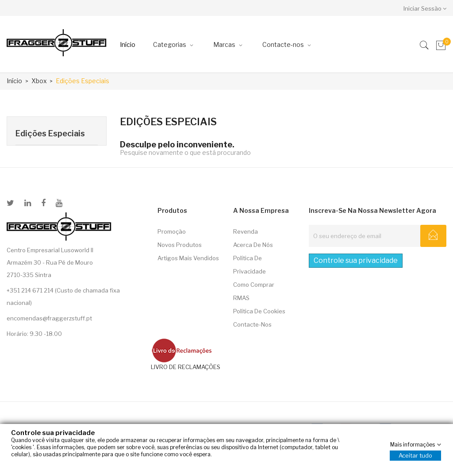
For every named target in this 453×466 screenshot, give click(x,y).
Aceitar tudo (415, 455)
